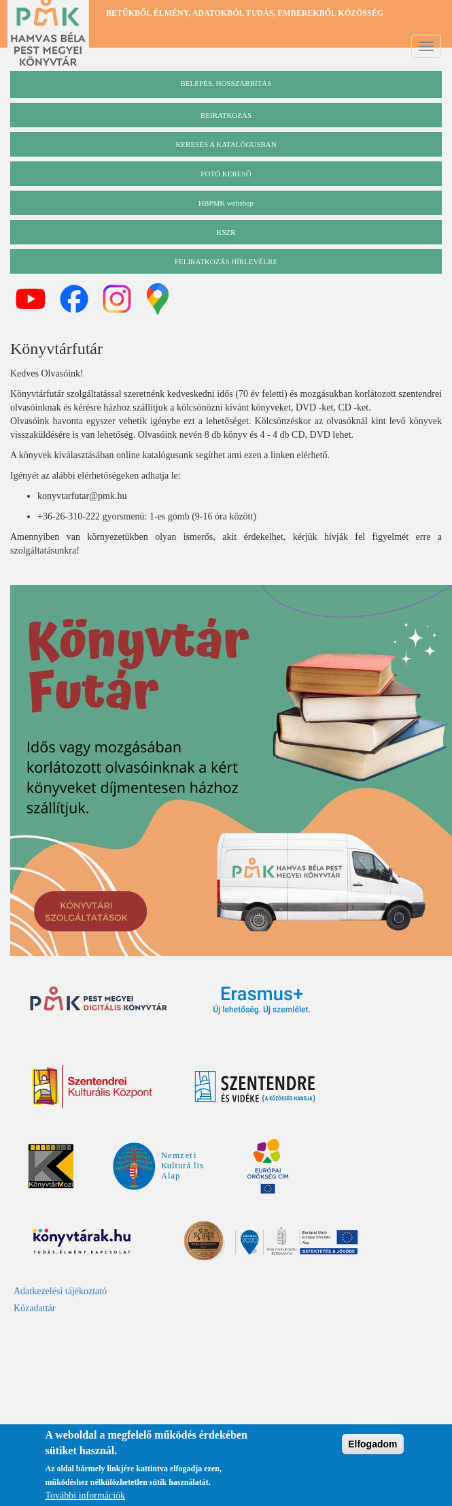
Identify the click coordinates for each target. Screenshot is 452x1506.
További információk (86, 1497)
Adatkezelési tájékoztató (60, 1291)
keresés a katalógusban (225, 144)
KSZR (225, 232)
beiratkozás (226, 115)
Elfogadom (372, 1446)
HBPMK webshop (226, 203)
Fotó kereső (226, 174)
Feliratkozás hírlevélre (226, 261)
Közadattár (34, 1308)
